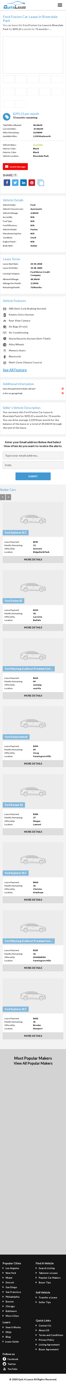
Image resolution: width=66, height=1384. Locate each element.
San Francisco (12, 1292)
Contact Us (43, 1325)
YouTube (10, 1369)
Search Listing (45, 1268)
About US (42, 1330)
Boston (8, 1301)
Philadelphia (11, 1296)
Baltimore (10, 1311)
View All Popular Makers (33, 1063)
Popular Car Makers (48, 1277)
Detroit (8, 1282)
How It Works (12, 1327)
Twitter (9, 1364)
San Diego (10, 1287)
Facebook (10, 1359)
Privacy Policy (45, 1339)
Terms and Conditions (49, 1335)
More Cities (11, 1315)
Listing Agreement (48, 1344)
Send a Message (15, 166)
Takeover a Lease (47, 1273)
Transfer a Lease (46, 1297)
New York (9, 1273)
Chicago (9, 1306)
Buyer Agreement (47, 1349)
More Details (33, 559)
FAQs (7, 1332)
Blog (7, 1336)
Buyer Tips (43, 1282)
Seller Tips (43, 1302)
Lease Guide (11, 1341)
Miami (7, 1277)
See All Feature (15, 370)
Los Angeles (11, 1268)
